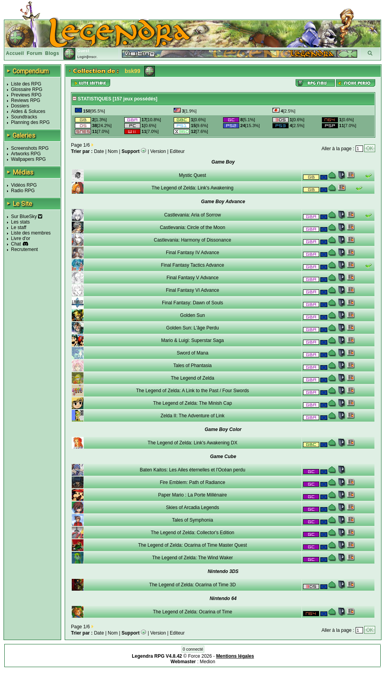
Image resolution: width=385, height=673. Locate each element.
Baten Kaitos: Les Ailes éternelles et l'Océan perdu (192, 470)
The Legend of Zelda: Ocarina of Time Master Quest (192, 545)
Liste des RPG (26, 84)
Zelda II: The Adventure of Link (192, 415)
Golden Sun (192, 315)
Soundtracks (24, 117)
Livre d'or (20, 238)
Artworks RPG (26, 153)
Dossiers (20, 106)
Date (99, 151)
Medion (207, 661)
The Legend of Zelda (192, 378)
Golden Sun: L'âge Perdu (192, 328)
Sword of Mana (193, 353)
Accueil (15, 53)
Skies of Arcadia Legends (192, 507)
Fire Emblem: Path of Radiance (192, 482)
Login (82, 57)
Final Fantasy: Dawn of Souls (192, 303)
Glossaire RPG (26, 89)
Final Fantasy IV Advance (192, 252)
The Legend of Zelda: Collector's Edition (192, 532)
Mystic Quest (192, 175)
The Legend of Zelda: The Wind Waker (192, 557)
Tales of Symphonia (192, 520)
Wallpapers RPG (28, 159)
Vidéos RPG (24, 185)
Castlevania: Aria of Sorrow (192, 215)
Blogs (52, 53)
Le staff (18, 227)
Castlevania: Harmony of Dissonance (192, 240)
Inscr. (93, 57)
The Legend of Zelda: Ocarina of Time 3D (192, 585)
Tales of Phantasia (192, 365)
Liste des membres (31, 233)
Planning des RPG (30, 122)
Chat (16, 244)
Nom (113, 151)
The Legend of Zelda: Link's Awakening (193, 188)
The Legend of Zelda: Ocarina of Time (192, 612)
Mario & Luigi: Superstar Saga (192, 340)
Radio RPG (23, 190)
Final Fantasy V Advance (193, 277)
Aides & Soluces (28, 111)
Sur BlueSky (26, 216)
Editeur (177, 151)
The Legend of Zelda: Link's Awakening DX (193, 443)
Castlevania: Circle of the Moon (192, 227)
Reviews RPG (25, 100)
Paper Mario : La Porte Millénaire (192, 495)
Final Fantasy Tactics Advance (192, 265)
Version (158, 151)
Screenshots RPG (30, 148)
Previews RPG (26, 95)
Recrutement (24, 249)
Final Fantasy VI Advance (192, 290)
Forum (34, 53)
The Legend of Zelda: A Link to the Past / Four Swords (192, 390)
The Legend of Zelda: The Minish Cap (192, 403)
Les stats (20, 222)
